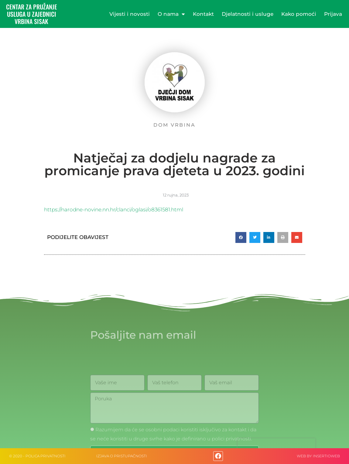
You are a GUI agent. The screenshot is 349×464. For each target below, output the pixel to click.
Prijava (333, 14)
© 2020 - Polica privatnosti (37, 456)
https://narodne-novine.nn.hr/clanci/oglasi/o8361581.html (113, 209)
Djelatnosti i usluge (247, 14)
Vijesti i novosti (129, 14)
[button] (240, 237)
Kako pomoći (298, 14)
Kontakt (203, 14)
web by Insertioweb (318, 456)
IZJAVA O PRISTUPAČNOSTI (121, 456)
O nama (171, 14)
